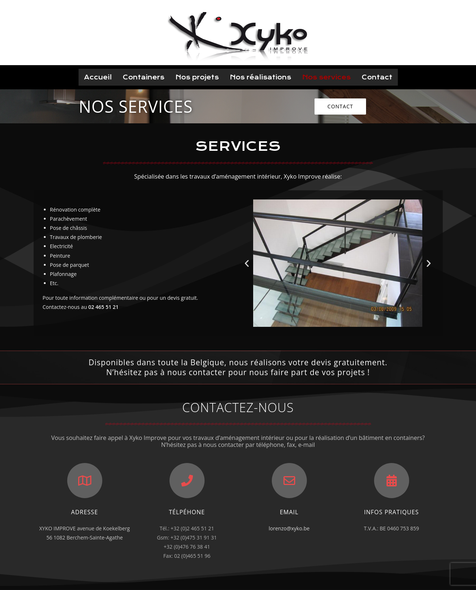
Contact (377, 77)
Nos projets (197, 77)
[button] (340, 106)
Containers (143, 77)
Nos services (326, 77)
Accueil (98, 77)
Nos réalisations (260, 77)
